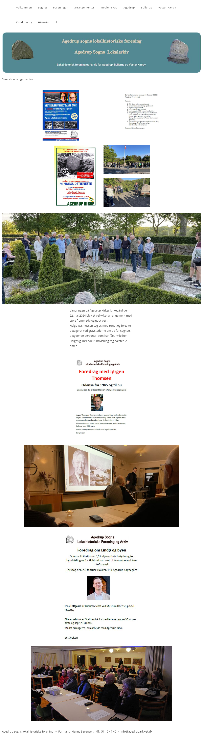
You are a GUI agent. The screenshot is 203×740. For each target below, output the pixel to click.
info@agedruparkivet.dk (136, 731)
